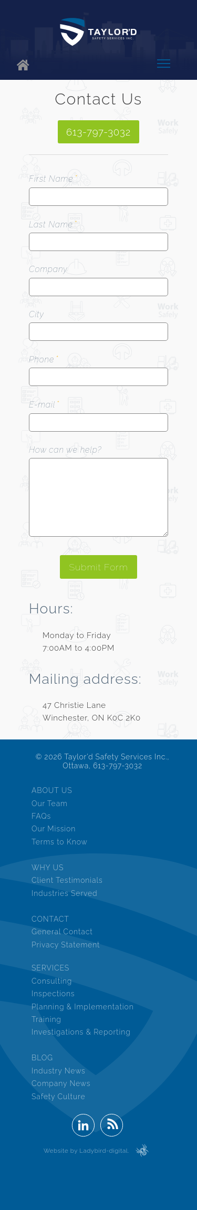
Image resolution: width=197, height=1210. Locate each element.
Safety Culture (58, 1096)
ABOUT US (52, 790)
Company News (61, 1083)
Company (48, 269)
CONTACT (50, 919)
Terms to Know (60, 842)
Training (46, 1019)
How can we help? (65, 450)
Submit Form (98, 566)
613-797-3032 (98, 132)
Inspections (53, 993)
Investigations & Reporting (81, 1032)
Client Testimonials (67, 880)
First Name (51, 179)
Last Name (51, 225)
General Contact (62, 931)
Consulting (52, 981)
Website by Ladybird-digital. (86, 1150)
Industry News (59, 1071)
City (36, 314)
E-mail (42, 405)
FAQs (41, 816)
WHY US (48, 867)
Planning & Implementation (83, 1007)
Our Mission (54, 829)
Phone (41, 359)
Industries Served (65, 893)
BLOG (42, 1057)
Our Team (50, 803)
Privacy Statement (66, 945)
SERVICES (50, 968)
